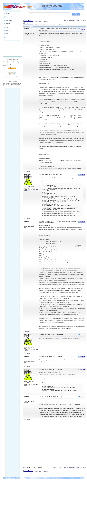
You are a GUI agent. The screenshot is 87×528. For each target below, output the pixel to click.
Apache (45, 21)
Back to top (27, 171)
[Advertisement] (12, 49)
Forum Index (37, 21)
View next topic (81, 20)
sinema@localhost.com (53, 55)
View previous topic (69, 20)
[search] (49, 14)
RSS (7, 33)
